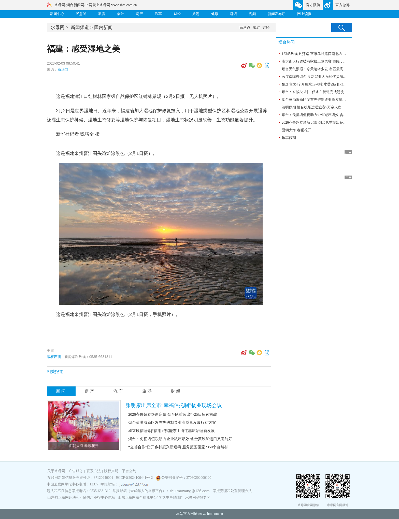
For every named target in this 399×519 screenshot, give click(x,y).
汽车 (158, 14)
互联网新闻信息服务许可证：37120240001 (80, 478)
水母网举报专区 (197, 497)
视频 (252, 14)
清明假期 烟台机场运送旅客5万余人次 (311, 107)
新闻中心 (57, 14)
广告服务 (76, 471)
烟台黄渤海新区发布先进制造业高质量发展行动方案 (172, 423)
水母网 (57, 27)
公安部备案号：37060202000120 (186, 478)
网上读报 (304, 14)
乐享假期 (289, 138)
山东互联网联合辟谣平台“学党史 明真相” (150, 497)
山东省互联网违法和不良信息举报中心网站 (81, 497)
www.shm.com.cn (210, 514)
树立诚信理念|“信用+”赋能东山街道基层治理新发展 (171, 431)
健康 (214, 14)
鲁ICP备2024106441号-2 (135, 478)
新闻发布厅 (277, 14)
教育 (101, 14)
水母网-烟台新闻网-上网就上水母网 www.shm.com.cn (95, 5)
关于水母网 (56, 471)
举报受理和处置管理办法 (232, 491)
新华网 (63, 69)
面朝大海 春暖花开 (83, 446)
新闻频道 (80, 27)
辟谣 (233, 14)
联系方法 (94, 471)
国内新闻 (103, 27)
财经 (177, 14)
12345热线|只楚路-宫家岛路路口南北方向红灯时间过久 (324, 54)
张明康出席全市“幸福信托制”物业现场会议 (174, 405)
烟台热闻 (286, 42)
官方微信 (313, 5)
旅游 (196, 14)
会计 (120, 14)
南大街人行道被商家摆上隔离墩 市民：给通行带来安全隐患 (328, 61)
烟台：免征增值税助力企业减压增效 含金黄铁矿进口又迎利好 (180, 439)
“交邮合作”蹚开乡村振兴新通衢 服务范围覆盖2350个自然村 (178, 447)
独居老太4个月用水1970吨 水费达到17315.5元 (317, 84)
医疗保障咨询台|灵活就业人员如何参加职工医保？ (321, 77)
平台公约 (129, 471)
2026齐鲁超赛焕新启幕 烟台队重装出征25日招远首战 (172, 414)
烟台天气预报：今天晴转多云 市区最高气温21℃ (319, 69)
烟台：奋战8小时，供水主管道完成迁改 (313, 92)
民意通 (81, 14)
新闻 (61, 391)
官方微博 (342, 5)
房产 (139, 14)
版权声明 (54, 357)
